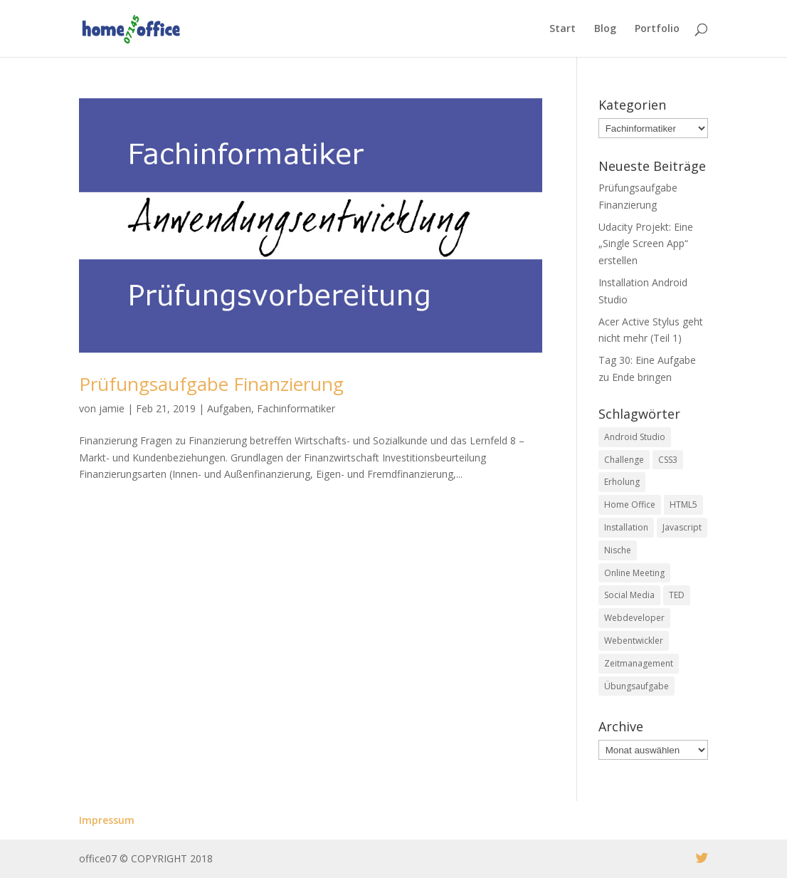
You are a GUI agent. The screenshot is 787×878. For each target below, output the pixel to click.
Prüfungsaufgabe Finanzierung (211, 384)
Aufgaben (229, 408)
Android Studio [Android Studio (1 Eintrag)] (634, 437)
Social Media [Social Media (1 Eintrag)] (629, 595)
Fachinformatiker (296, 408)
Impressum (106, 820)
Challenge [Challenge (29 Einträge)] (624, 460)
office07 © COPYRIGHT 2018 (146, 858)
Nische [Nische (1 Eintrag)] (617, 550)
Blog (605, 29)
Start (562, 29)
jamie (112, 408)
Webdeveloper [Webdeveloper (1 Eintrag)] (634, 618)
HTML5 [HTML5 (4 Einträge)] (683, 504)
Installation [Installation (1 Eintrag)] (626, 527)
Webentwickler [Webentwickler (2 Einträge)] (633, 640)
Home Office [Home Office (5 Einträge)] (629, 504)
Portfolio (657, 29)
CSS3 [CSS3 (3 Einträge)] (667, 460)
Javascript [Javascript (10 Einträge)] (682, 527)
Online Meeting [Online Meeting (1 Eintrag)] (634, 573)
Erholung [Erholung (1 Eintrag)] (622, 482)
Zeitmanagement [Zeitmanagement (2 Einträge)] (638, 663)
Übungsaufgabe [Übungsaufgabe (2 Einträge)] (636, 686)
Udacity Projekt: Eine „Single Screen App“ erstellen (645, 244)
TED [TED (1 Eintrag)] (677, 595)
